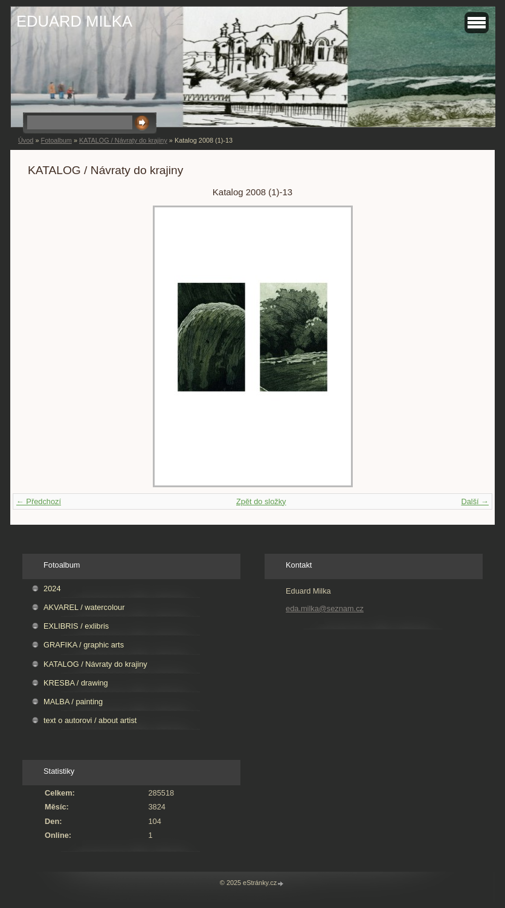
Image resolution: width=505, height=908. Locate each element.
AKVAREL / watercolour (83, 607)
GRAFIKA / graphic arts (83, 644)
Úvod (25, 140)
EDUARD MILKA (74, 21)
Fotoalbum (55, 140)
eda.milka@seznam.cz (325, 608)
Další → (475, 501)
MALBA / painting (73, 701)
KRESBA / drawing (75, 682)
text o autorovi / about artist (90, 720)
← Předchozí (38, 501)
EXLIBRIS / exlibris (76, 626)
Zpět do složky (261, 501)
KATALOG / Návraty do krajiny (123, 140)
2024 (51, 588)
